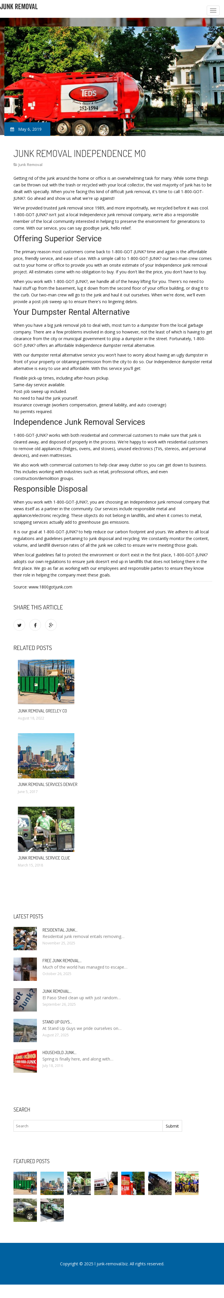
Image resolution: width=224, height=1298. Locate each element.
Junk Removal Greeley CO (42, 711)
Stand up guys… (57, 1022)
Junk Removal (30, 164)
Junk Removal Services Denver (47, 784)
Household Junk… (59, 1052)
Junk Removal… (57, 991)
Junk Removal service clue (44, 858)
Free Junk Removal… (61, 960)
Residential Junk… (60, 930)
